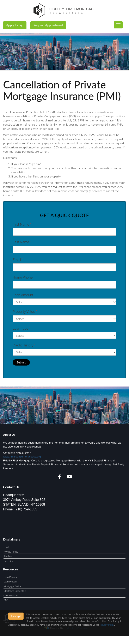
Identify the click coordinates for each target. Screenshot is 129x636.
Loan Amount (24, 295)
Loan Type (21, 328)
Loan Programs (11, 577)
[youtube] (69, 477)
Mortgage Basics (12, 586)
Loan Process (10, 581)
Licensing (8, 561)
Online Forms (11, 595)
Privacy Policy (11, 551)
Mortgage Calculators (15, 590)
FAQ (6, 600)
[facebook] (59, 477)
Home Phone (24, 277)
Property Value (25, 312)
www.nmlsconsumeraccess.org (22, 456)
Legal (6, 547)
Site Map (8, 556)
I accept (16, 616)
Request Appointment (48, 25)
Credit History (24, 345)
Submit (21, 362)
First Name (22, 224)
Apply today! (14, 25)
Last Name (22, 242)
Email (18, 260)
